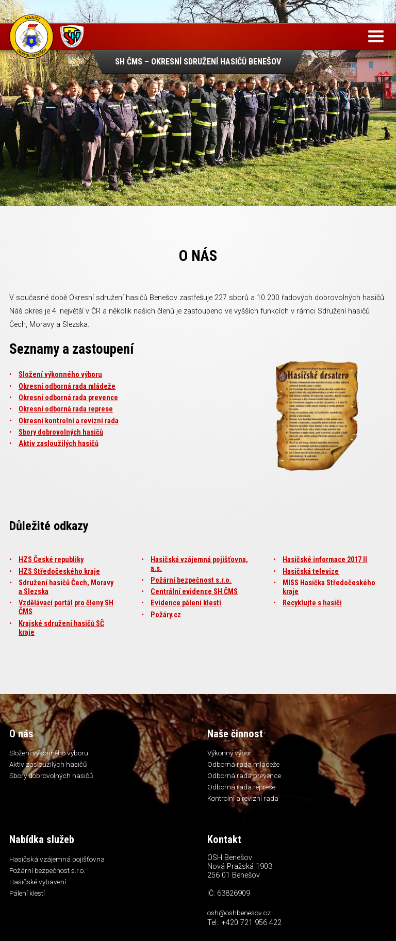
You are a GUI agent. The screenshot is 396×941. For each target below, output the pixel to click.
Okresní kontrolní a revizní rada (69, 421)
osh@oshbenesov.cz (239, 913)
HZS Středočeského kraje (59, 571)
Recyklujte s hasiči (312, 603)
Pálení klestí (27, 893)
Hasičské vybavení (37, 882)
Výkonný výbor (229, 753)
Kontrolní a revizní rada (242, 798)
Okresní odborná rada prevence (68, 397)
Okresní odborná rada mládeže (67, 386)
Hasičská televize (311, 571)
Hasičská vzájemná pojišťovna (57, 859)
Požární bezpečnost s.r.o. (191, 580)
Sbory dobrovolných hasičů (61, 432)
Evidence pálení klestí (186, 603)
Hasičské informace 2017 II (325, 559)
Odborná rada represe (241, 787)
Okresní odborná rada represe (66, 409)
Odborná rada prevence (244, 775)
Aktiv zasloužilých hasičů (58, 443)
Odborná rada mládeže (243, 764)
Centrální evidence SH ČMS (194, 591)
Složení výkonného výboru (60, 374)
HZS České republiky (51, 559)
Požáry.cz (166, 614)
